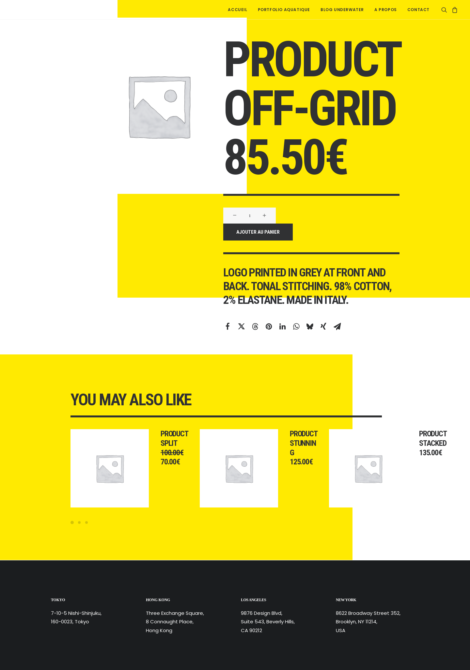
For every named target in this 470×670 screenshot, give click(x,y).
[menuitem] (237, 9)
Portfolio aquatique (284, 9)
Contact (418, 9)
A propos (385, 9)
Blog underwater (342, 9)
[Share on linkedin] (282, 326)
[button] (445, 9)
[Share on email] (337, 326)
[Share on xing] (323, 326)
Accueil (237, 9)
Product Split (182, 438)
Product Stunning (312, 443)
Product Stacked (441, 438)
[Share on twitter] (241, 326)
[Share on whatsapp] (296, 326)
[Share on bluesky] (309, 326)
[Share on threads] (254, 326)
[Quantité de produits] (249, 216)
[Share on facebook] (227, 326)
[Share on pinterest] (268, 326)
